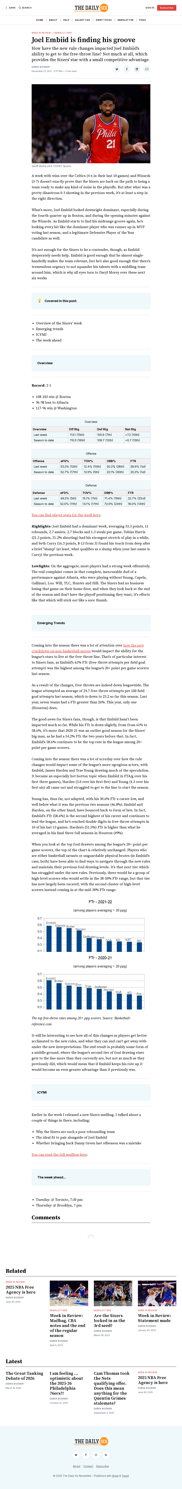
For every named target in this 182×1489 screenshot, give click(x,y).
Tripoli (125, 1475)
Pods (142, 20)
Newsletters (63, 32)
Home (39, 20)
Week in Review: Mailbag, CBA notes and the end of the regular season (67, 1325)
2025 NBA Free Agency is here (21, 1290)
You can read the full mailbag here (59, 1155)
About (53, 20)
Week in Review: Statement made (154, 1318)
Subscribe (166, 7)
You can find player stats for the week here (66, 515)
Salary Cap (82, 20)
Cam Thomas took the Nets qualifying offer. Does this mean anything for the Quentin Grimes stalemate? (112, 1388)
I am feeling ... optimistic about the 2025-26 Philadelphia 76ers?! (66, 1383)
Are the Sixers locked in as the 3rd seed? (109, 1320)
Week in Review (41, 32)
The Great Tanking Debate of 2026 (24, 1376)
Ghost (115, 1475)
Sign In (150, 7)
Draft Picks (104, 20)
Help (66, 20)
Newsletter (125, 20)
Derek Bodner (41, 67)
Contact (88, 1466)
